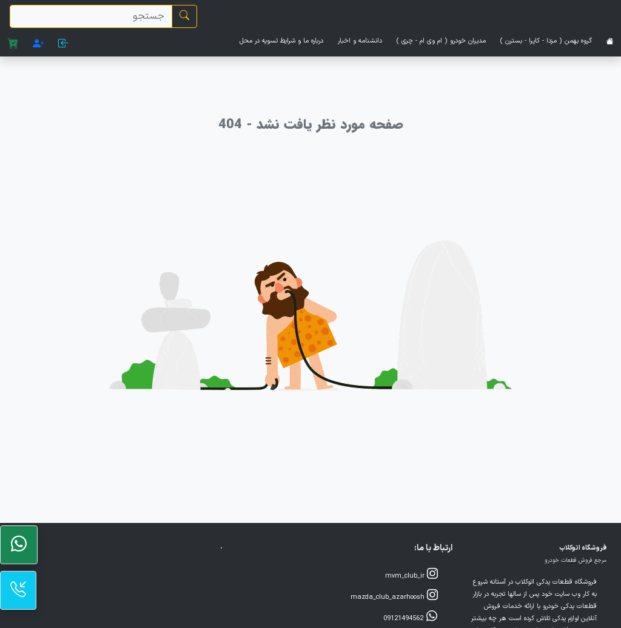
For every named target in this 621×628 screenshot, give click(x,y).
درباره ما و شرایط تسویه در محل (281, 41)
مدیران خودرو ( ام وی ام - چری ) (441, 41)
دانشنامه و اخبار (360, 41)
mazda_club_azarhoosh (394, 596)
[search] (91, 16)
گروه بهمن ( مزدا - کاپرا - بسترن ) (546, 41)
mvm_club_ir (411, 575)
